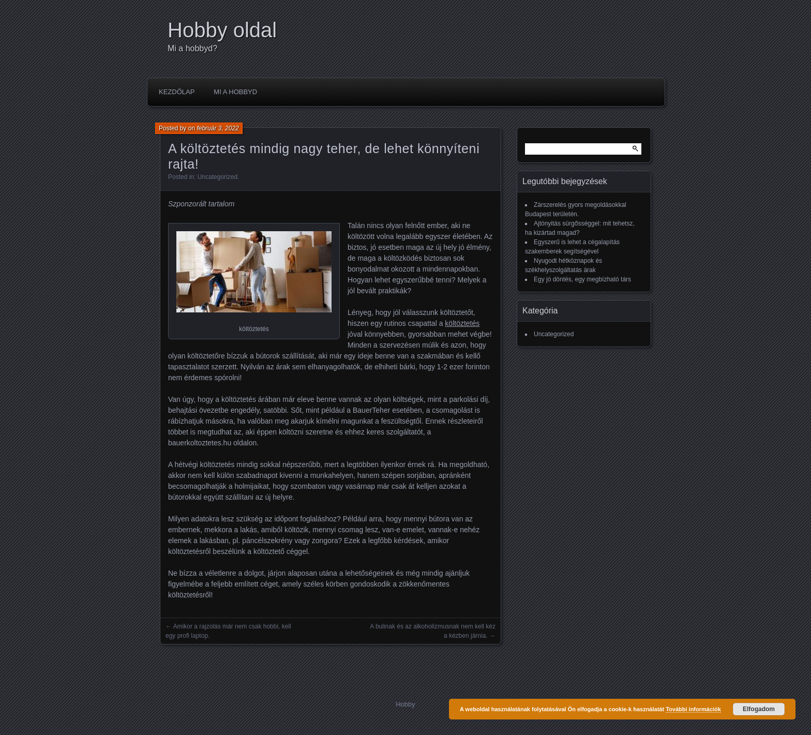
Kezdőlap (176, 92)
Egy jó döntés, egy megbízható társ (582, 279)
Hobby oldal (222, 30)
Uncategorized (217, 177)
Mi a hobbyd (235, 92)
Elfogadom (759, 709)
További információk (693, 709)
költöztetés (462, 323)
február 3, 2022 (217, 128)
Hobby (405, 704)
